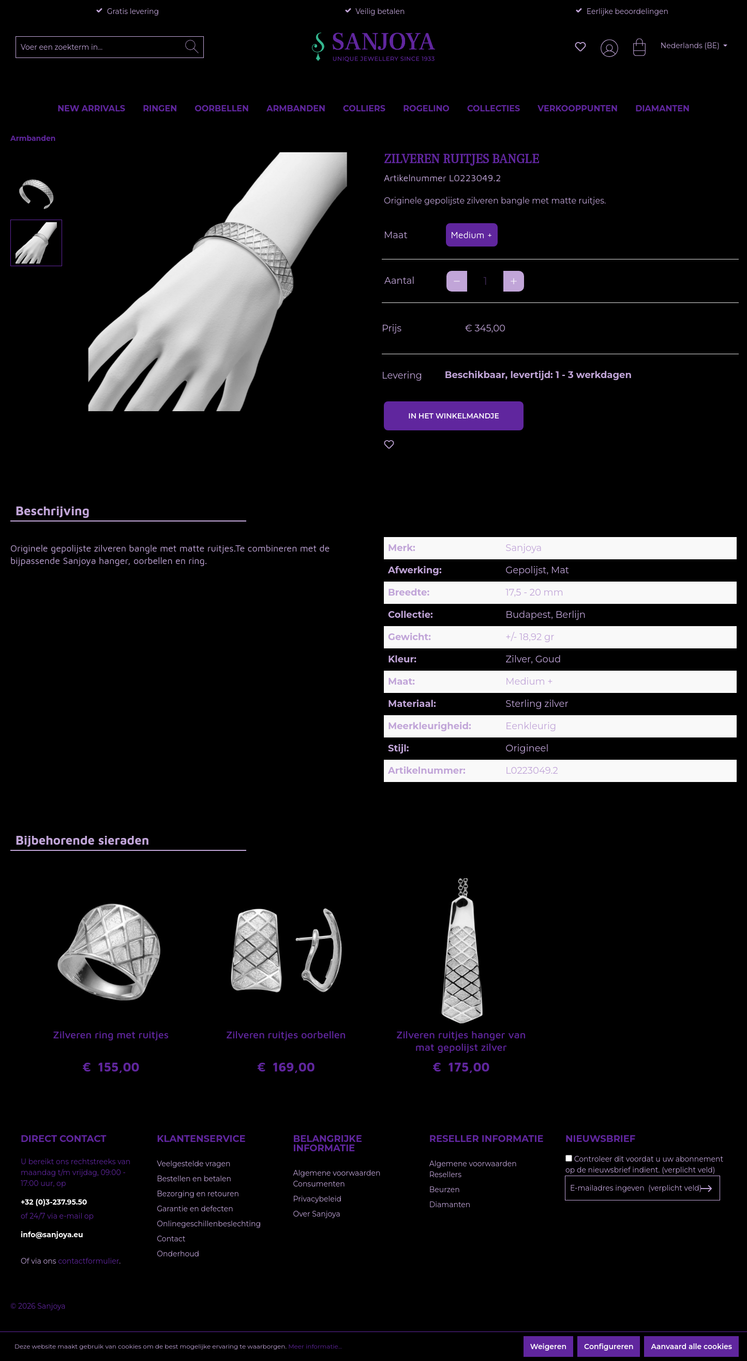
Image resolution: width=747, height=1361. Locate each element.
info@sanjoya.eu (52, 1234)
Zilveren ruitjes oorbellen (286, 1034)
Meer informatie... (315, 1346)
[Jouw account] (607, 47)
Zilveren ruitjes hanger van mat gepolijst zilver (461, 1041)
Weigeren (548, 1346)
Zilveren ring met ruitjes (111, 1034)
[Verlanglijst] (580, 46)
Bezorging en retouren (198, 1193)
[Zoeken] (192, 47)
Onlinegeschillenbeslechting (209, 1223)
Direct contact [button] (63, 1139)
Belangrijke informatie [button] (327, 1143)
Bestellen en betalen (194, 1178)
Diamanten (450, 1204)
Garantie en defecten (195, 1208)
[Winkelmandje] (634, 46)
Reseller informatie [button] (486, 1139)
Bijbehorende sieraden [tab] (82, 840)
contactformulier (88, 1261)
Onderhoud (178, 1253)
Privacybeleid (317, 1199)
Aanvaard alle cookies (691, 1346)
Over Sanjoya (316, 1214)
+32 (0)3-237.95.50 (54, 1202)
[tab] (128, 510)
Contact (171, 1238)
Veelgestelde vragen (193, 1163)
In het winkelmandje (453, 416)
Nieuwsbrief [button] (600, 1139)
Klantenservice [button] (201, 1139)
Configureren (608, 1346)
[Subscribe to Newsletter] (706, 1188)
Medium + (471, 234)
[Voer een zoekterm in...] (110, 47)
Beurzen (444, 1189)
